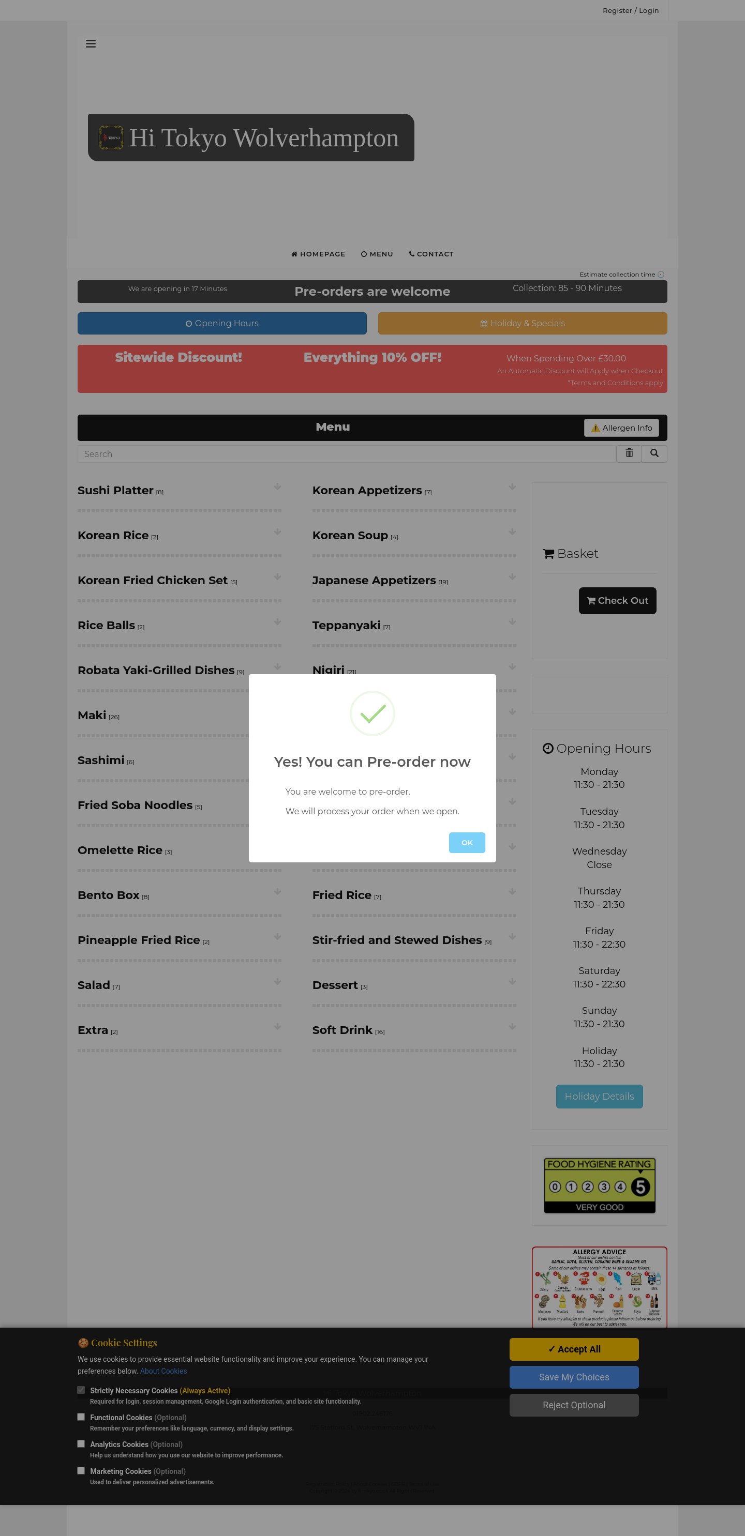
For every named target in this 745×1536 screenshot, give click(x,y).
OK (467, 842)
